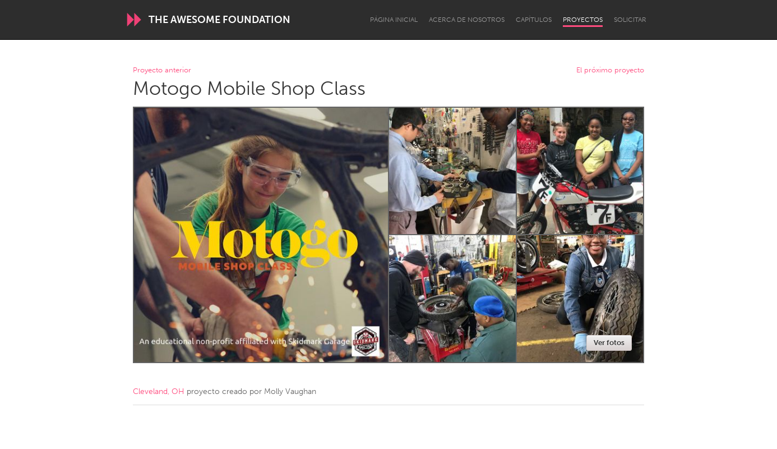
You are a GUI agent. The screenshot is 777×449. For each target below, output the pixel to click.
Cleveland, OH (158, 391)
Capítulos (534, 20)
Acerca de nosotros (467, 20)
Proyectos (583, 20)
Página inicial (394, 20)
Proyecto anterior (162, 70)
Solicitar (630, 20)
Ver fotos (609, 342)
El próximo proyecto (610, 70)
